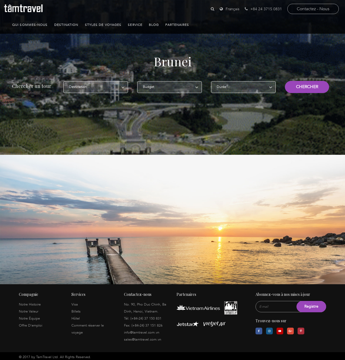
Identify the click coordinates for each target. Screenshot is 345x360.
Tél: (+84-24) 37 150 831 (142, 316)
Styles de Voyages (103, 25)
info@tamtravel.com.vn (141, 330)
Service (135, 25)
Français (232, 9)
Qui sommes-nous (30, 25)
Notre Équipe (29, 316)
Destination (66, 25)
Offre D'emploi (30, 323)
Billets (76, 309)
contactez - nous (313, 9)
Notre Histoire (30, 302)
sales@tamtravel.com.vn (142, 337)
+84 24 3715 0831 (263, 9)
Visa (74, 302)
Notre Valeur (28, 309)
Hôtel (75, 316)
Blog (154, 25)
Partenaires (177, 25)
